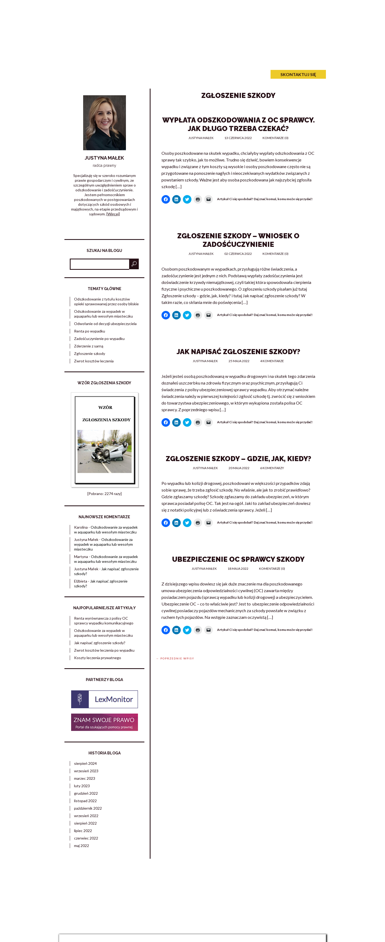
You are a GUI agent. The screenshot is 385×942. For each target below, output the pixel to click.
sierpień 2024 (85, 763)
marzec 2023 (84, 778)
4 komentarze (272, 361)
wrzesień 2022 (86, 815)
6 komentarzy (272, 468)
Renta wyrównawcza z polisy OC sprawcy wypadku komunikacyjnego (103, 620)
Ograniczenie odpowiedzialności (300, 890)
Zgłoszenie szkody (89, 353)
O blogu (148, 74)
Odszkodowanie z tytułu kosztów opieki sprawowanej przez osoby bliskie (106, 301)
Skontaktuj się (298, 74)
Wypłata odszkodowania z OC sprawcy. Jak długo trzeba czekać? (238, 124)
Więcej (113, 214)
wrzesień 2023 (86, 771)
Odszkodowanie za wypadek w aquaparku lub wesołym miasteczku (103, 313)
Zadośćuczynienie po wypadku (175, 31)
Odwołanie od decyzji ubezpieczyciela (105, 323)
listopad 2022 (85, 800)
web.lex (229, 927)
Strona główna (83, 74)
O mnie (119, 74)
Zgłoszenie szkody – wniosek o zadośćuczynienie (238, 240)
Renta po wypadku (89, 331)
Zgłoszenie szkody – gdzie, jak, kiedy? (238, 459)
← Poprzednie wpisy (175, 658)
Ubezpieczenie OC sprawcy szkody (238, 559)
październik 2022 (88, 808)
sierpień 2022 (85, 823)
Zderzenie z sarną (88, 346)
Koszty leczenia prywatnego (97, 657)
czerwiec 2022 (86, 838)
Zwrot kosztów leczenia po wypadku (104, 650)
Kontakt (179, 74)
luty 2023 (82, 785)
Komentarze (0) (275, 138)
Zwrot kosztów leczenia (94, 361)
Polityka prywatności (308, 885)
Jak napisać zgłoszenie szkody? (238, 352)
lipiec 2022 (83, 830)
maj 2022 (81, 845)
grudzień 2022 (86, 793)
